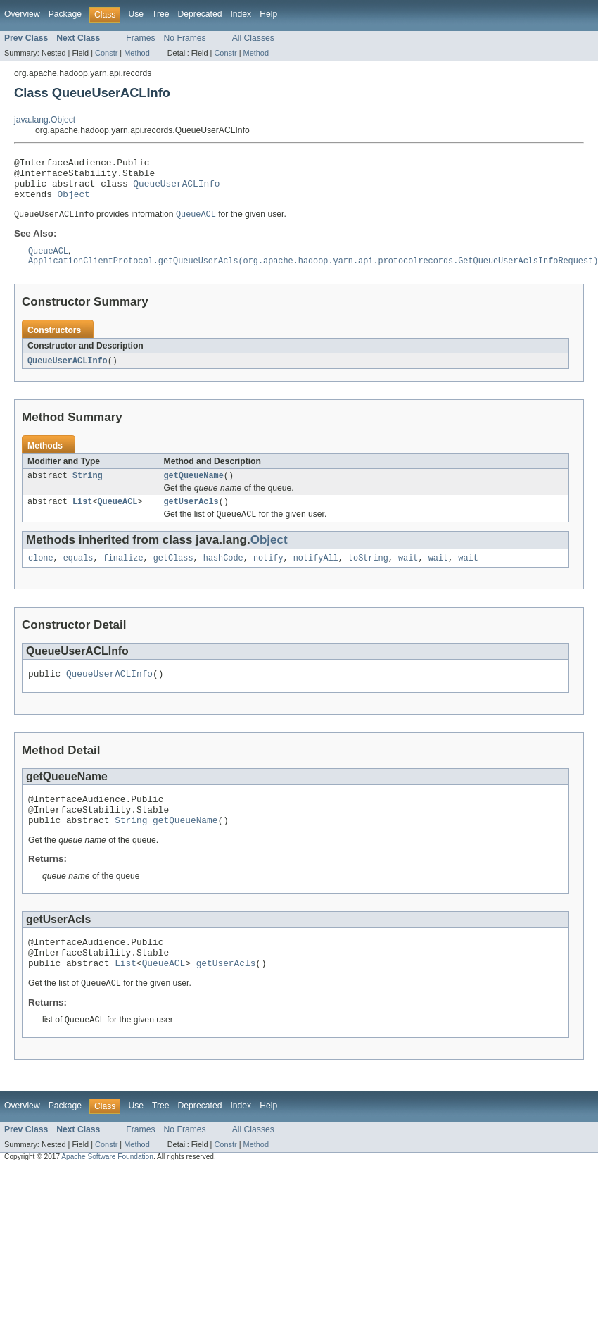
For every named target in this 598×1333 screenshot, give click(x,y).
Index (240, 14)
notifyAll (315, 574)
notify (268, 574)
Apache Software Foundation (107, 1190)
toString (368, 574)
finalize (123, 574)
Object (74, 202)
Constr (106, 53)
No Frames (185, 38)
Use (136, 14)
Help (268, 14)
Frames (140, 38)
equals (78, 574)
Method (136, 53)
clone (40, 574)
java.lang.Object (44, 120)
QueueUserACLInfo (176, 189)
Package (65, 14)
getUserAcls (191, 516)
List (82, 516)
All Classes (253, 38)
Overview (22, 14)
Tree (161, 14)
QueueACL (118, 516)
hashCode (223, 574)
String (87, 488)
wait (408, 574)
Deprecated (200, 14)
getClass (173, 574)
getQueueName (194, 488)
